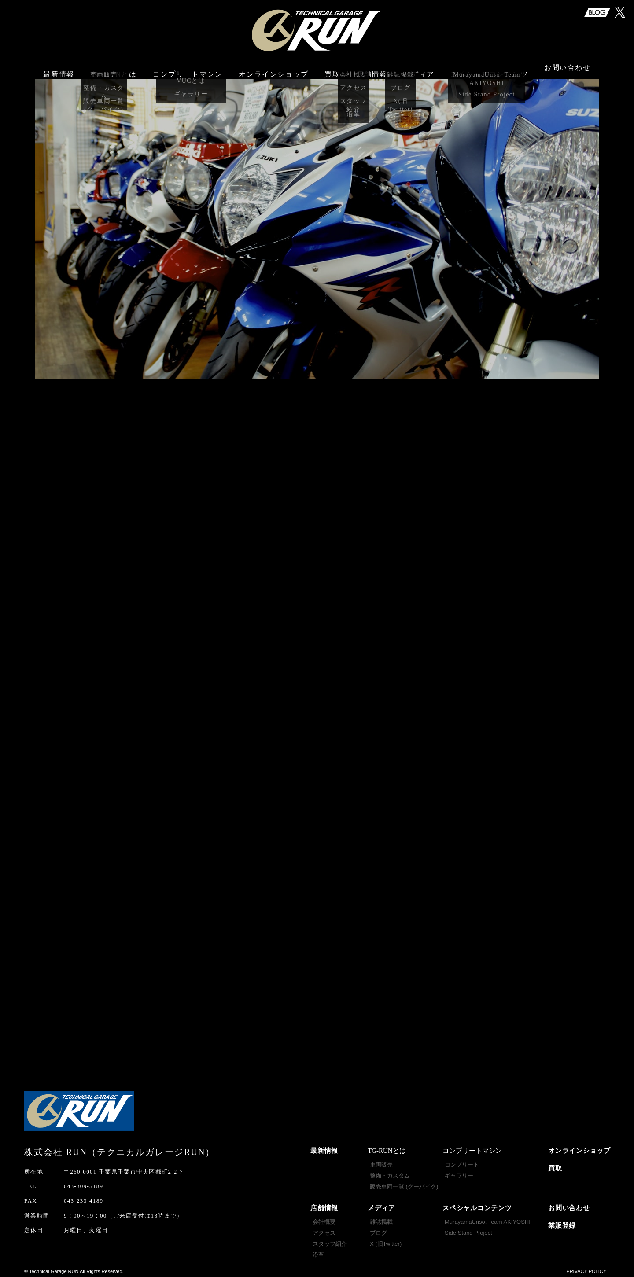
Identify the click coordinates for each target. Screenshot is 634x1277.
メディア (381, 1204)
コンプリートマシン (187, 69)
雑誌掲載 (381, 1218)
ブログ (378, 1229)
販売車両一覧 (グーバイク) (404, 1183)
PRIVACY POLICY (586, 1267)
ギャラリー (459, 1172)
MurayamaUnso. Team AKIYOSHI (488, 1218)
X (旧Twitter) (386, 1240)
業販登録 (562, 1221)
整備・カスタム (390, 1172)
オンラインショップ (273, 69)
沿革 (318, 1251)
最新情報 (58, 69)
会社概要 (324, 1218)
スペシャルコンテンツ (477, 1204)
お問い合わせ (567, 69)
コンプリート (462, 1161)
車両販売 (381, 1161)
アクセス (324, 1229)
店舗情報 (324, 1204)
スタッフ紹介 (330, 1240)
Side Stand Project (468, 1229)
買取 (332, 69)
